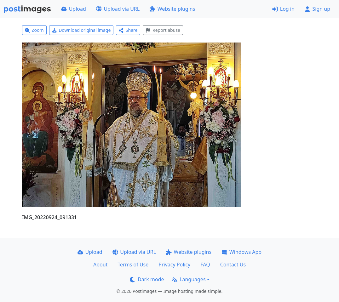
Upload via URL (118, 8)
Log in (283, 8)
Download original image (81, 30)
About (100, 264)
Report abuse (163, 30)
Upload (73, 8)
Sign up (317, 8)
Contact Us (233, 264)
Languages (188, 279)
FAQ (205, 264)
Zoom (34, 30)
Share (128, 30)
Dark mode (147, 279)
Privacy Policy (174, 264)
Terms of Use (133, 264)
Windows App (241, 251)
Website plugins (172, 8)
